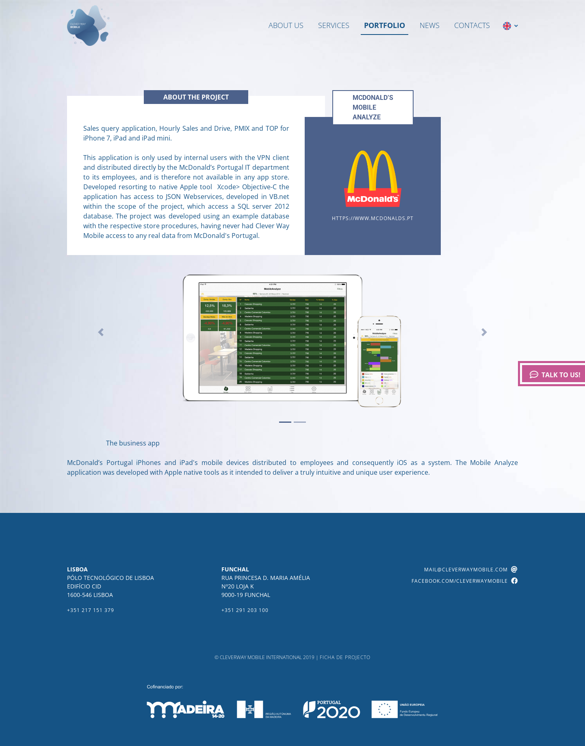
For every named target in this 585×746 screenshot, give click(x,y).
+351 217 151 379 (90, 610)
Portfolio (384, 25)
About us (286, 25)
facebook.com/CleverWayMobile (465, 580)
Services (333, 25)
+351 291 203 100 (245, 610)
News (430, 25)
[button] (101, 332)
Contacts (472, 25)
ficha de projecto (345, 657)
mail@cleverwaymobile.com (471, 569)
